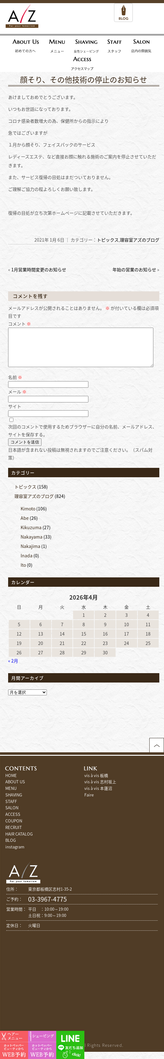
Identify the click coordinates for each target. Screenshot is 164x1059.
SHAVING (13, 802)
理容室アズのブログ (139, 240)
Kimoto (28, 516)
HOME (11, 783)
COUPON (13, 828)
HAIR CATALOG (19, 841)
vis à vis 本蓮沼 (98, 796)
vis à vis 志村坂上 (100, 789)
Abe (25, 525)
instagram (14, 854)
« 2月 (13, 668)
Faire (89, 802)
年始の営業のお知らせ (134, 269)
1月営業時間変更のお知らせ (38, 269)
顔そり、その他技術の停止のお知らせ (83, 79)
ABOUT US (15, 789)
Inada (26, 563)
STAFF (11, 809)
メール (17, 399)
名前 (15, 384)
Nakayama (31, 544)
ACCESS (12, 822)
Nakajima (30, 553)
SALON (11, 815)
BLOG (10, 848)
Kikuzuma (31, 535)
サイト (14, 414)
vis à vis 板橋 (96, 783)
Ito (23, 572)
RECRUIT (13, 835)
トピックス (108, 240)
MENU (11, 796)
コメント (19, 323)
